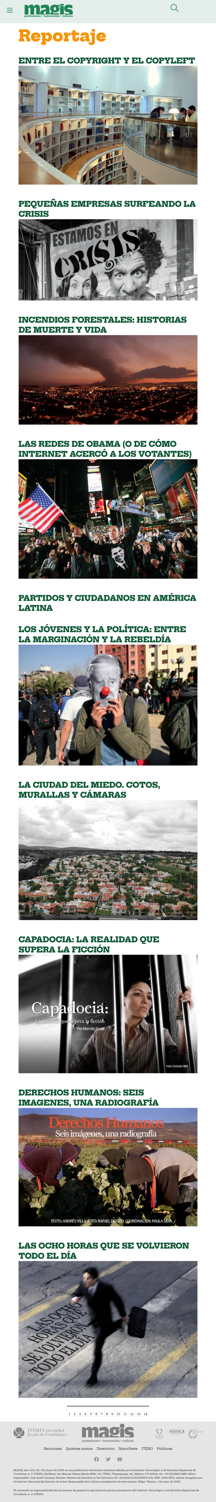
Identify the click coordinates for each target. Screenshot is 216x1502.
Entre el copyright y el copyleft (107, 61)
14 (145, 1414)
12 (132, 1414)
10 (118, 1414)
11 (125, 1414)
